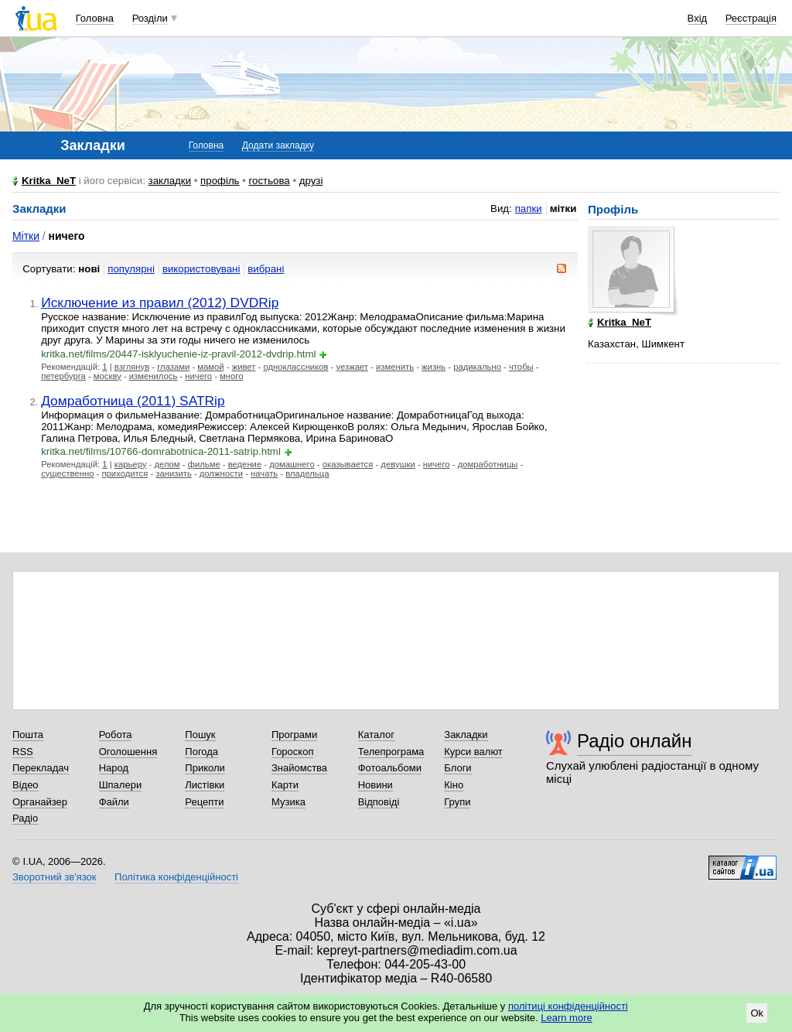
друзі (311, 180)
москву (107, 376)
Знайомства (299, 768)
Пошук (200, 734)
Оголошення (128, 751)
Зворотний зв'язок (54, 877)
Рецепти (204, 802)
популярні (131, 269)
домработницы (488, 464)
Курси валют (473, 751)
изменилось (153, 376)
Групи (457, 802)
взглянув (131, 366)
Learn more (566, 1017)
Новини (375, 785)
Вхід (698, 18)
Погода (201, 751)
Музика (288, 802)
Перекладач (40, 768)
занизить (173, 473)
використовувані (201, 269)
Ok (756, 1013)
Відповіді (379, 802)
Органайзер (39, 802)
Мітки (25, 236)
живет (244, 366)
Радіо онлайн (634, 740)
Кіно (453, 785)
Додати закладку (278, 145)
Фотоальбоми (390, 768)
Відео (25, 785)
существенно (67, 473)
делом (166, 464)
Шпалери (120, 785)
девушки (398, 464)
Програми (294, 734)
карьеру (130, 464)
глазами (173, 366)
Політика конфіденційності (176, 877)
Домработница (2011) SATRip (132, 400)
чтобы (521, 366)
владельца (307, 473)
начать (264, 473)
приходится (124, 473)
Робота (115, 734)
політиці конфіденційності (568, 1006)
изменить (395, 366)
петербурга (63, 376)
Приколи (204, 768)
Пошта (27, 734)
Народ (113, 768)
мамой (210, 366)
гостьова (269, 180)
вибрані (266, 269)
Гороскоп (292, 751)
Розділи (150, 18)
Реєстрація (751, 18)
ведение (245, 464)
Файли (114, 802)
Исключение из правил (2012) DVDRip (159, 302)
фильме (204, 464)
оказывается (348, 464)
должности (221, 473)
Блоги (457, 768)
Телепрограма (391, 751)
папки (528, 208)
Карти (285, 785)
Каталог (376, 734)
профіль (219, 180)
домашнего (292, 464)
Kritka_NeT (49, 180)
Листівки (204, 785)
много (231, 376)
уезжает (352, 366)
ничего (198, 376)
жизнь (434, 366)
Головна (95, 18)
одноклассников (295, 366)
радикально (477, 366)
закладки (170, 180)
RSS (22, 751)
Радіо (25, 818)
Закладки (465, 734)
